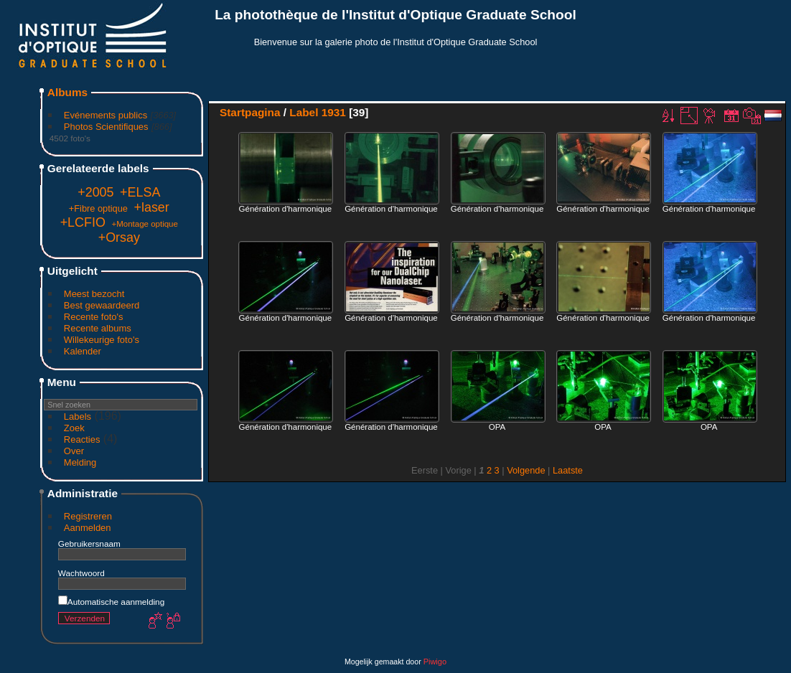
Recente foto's (93, 316)
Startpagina (250, 112)
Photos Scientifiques (106, 126)
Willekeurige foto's (101, 339)
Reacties (82, 439)
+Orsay (119, 237)
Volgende (526, 470)
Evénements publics (105, 115)
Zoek (74, 428)
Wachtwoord (81, 573)
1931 (334, 112)
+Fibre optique (98, 208)
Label (303, 112)
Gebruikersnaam (89, 543)
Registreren (88, 516)
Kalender (82, 351)
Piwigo (434, 661)
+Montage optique (144, 224)
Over (74, 451)
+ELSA (140, 192)
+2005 (95, 192)
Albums (67, 92)
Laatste (568, 470)
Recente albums (97, 328)
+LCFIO (83, 222)
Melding (80, 462)
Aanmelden (87, 527)
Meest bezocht (94, 293)
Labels (77, 416)
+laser (151, 207)
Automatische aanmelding (111, 601)
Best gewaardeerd (102, 305)
